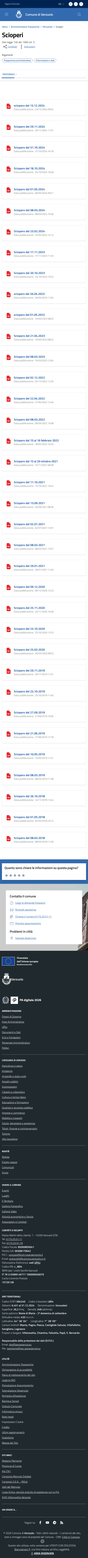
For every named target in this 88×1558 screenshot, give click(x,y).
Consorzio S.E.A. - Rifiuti (15, 1482)
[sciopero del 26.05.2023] (8, 294)
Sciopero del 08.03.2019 (29, 775)
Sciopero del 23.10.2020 (29, 628)
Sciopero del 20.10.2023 (29, 273)
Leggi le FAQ (8, 1380)
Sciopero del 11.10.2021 (29, 482)
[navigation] (6, 14)
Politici (5, 1048)
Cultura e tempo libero (14, 1097)
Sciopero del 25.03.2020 (29, 649)
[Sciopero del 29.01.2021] (8, 566)
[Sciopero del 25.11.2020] (8, 608)
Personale (47, 26)
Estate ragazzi (9, 1162)
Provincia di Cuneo (12, 1466)
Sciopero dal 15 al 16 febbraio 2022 (36, 440)
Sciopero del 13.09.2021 (29, 503)
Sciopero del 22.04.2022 (29, 398)
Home (5, 26)
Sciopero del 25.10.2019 (29, 691)
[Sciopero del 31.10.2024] (8, 148)
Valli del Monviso (11, 1487)
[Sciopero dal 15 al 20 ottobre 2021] (8, 462)
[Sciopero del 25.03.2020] (8, 650)
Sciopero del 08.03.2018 (29, 838)
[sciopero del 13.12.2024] (8, 106)
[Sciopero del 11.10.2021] (8, 483)
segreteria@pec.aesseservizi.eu (23, 1348)
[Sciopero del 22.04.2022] (8, 399)
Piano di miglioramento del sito (18, 1375)
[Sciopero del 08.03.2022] (8, 420)
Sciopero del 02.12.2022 (29, 377)
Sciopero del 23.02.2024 (29, 231)
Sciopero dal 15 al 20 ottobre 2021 (36, 461)
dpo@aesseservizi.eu (20, 1345)
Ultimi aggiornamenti (13, 1432)
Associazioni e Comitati (14, 1222)
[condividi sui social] (10, 46)
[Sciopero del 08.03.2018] (8, 838)
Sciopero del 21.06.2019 (29, 733)
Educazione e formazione (15, 1102)
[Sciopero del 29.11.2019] (8, 671)
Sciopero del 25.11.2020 (29, 608)
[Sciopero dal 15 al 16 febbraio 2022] (8, 441)
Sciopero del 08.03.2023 (29, 356)
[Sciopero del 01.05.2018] (8, 817)
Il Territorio (7, 1201)
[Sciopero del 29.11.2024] (8, 127)
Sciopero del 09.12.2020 (29, 587)
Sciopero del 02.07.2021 (29, 524)
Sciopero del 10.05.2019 (29, 754)
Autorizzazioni (9, 1087)
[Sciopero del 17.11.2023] (8, 252)
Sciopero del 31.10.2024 (29, 147)
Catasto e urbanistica (13, 1092)
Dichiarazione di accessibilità (17, 1370)
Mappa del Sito (10, 1443)
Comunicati (8, 1167)
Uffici (4, 1027)
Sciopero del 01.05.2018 (29, 817)
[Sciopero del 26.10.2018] (8, 797)
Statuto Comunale (12, 1406)
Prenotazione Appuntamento (17, 1385)
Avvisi (5, 1172)
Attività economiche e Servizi (17, 1217)
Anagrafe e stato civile (14, 1076)
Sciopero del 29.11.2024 (29, 126)
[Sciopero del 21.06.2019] (8, 734)
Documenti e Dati (11, 1032)
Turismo (6, 1134)
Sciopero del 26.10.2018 (29, 796)
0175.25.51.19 (15, 1243)
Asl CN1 (6, 1471)
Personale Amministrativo (16, 1043)
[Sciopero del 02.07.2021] (8, 524)
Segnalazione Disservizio (15, 1391)
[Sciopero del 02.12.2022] (8, 378)
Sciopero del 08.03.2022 (29, 419)
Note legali (8, 1417)
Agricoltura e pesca (12, 1066)
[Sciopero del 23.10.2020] (8, 629)
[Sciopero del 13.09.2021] (8, 503)
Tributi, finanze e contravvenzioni (19, 1128)
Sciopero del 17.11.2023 (29, 252)
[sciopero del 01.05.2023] (8, 315)
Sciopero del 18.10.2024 (29, 168)
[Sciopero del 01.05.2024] (8, 190)
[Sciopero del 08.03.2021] (8, 545)
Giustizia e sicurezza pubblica (17, 1108)
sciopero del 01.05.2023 (29, 315)
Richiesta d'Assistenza (14, 1396)
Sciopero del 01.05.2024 (29, 189)
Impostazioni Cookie (12, 1422)
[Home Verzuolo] (32, 14)
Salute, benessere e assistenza (18, 1123)
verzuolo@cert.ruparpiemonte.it (26, 1255)
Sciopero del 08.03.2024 (29, 210)
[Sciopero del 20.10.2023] (8, 273)
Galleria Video (9, 1211)
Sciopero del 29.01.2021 (29, 566)
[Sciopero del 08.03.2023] (8, 357)
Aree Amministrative (13, 1022)
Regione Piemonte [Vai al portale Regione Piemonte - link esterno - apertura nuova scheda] (12, 3)
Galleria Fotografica (12, 1206)
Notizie (5, 1157)
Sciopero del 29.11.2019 (29, 670)
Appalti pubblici (10, 1081)
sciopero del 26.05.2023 (29, 294)
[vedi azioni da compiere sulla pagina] (27, 46)
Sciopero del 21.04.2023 (29, 336)
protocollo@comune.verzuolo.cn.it (27, 1259)
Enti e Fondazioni (11, 1037)
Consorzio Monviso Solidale (16, 1476)
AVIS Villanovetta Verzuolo (16, 1497)
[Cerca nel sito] (79, 14)
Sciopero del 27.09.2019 (29, 712)
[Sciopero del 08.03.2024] (8, 210)
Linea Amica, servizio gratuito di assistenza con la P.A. (30, 1492)
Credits (5, 1427)
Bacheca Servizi (10, 1401)
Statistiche (8, 1438)
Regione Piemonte (12, 1461)
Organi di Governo (11, 1016)
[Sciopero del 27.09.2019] (8, 713)
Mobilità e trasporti (12, 1118)
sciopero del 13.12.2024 (29, 105)
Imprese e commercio (13, 1113)
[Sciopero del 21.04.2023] (8, 336)
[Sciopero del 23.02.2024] (8, 232)
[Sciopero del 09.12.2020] (8, 587)
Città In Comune (71, 1537)
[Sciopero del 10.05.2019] (8, 755)
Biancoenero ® (22, 1549)
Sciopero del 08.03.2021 (29, 545)
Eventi (5, 1190)
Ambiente (7, 1071)
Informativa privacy (12, 1411)
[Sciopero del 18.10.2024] (8, 169)
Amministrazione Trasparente (25, 26)
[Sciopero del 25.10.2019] (8, 692)
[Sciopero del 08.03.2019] (8, 775)
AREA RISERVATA (42, 1553)
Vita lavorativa (10, 1139)
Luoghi (5, 1196)
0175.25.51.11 (14, 1239)
